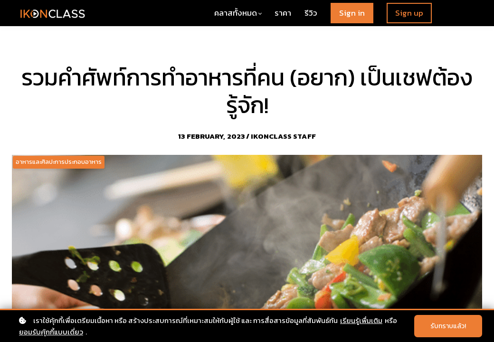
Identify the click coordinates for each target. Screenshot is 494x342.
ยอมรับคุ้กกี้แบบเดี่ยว (51, 331)
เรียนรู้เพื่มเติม (361, 320)
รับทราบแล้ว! (448, 326)
